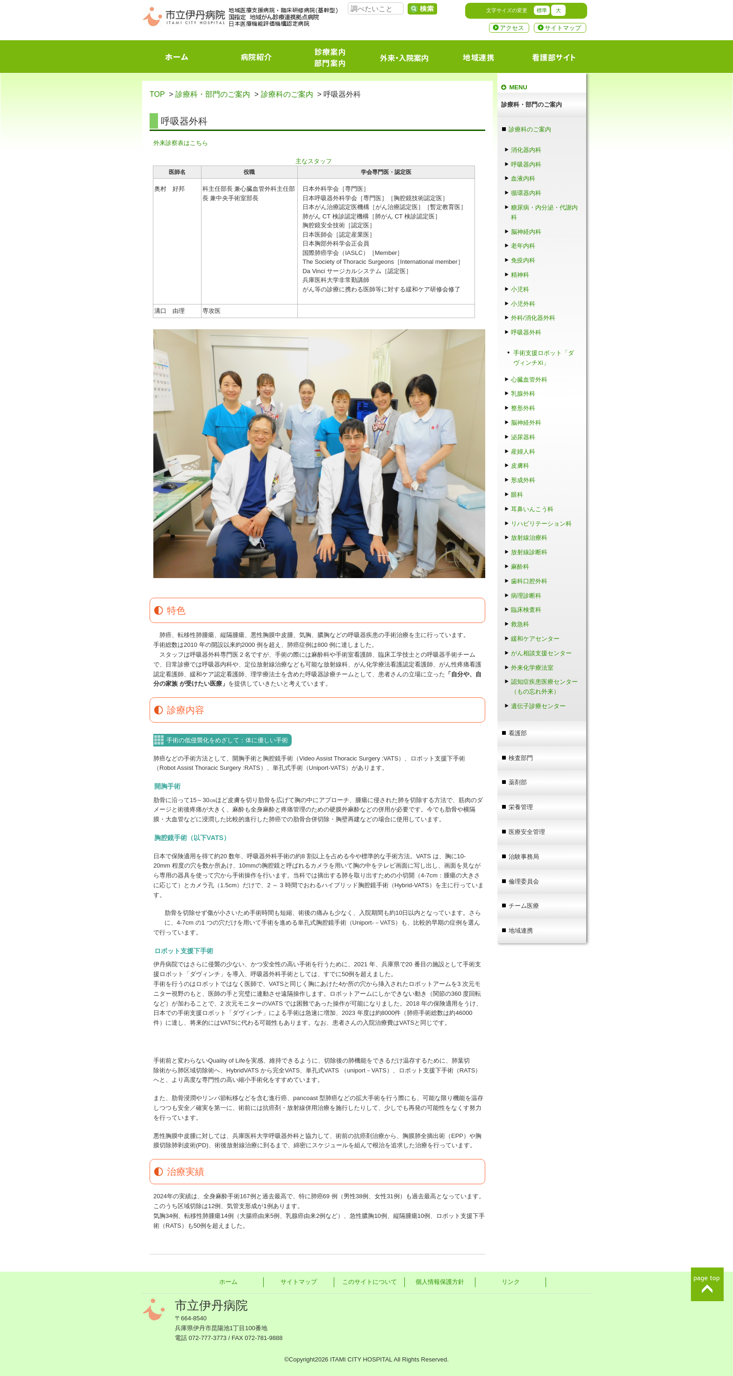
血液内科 (523, 178)
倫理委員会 (524, 881)
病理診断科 (526, 595)
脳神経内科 (526, 231)
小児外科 (523, 303)
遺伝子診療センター (538, 706)
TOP (157, 94)
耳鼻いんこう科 (532, 509)
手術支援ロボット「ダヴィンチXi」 (543, 357)
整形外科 (523, 408)
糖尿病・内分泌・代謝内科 (544, 212)
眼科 (520, 494)
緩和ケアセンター (535, 638)
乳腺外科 (523, 393)
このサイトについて (369, 1281)
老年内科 (523, 245)
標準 (542, 10)
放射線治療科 (529, 537)
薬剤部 (518, 782)
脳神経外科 (526, 422)
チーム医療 (524, 905)
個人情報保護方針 (440, 1281)
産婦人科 (523, 451)
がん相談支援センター (541, 653)
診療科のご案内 (287, 94)
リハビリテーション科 (541, 523)
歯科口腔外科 (529, 581)
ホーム (228, 1281)
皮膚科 (520, 465)
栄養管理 (521, 807)
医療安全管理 (527, 831)
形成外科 (523, 480)
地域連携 (521, 930)
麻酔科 (523, 566)
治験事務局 (524, 856)
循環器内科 (526, 192)
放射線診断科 (529, 552)
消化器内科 (526, 149)
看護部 (518, 733)
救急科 (520, 624)
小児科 (520, 289)
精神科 (520, 274)
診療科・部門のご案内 (212, 94)
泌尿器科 (523, 437)
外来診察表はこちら (180, 142)
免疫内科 (523, 260)
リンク (511, 1281)
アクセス (512, 27)
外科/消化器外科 (533, 317)
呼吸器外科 (526, 332)
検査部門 (521, 757)
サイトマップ (563, 27)
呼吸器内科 (526, 164)
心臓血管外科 (529, 379)
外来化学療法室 (532, 667)
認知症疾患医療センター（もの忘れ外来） (544, 686)
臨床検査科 (526, 609)
